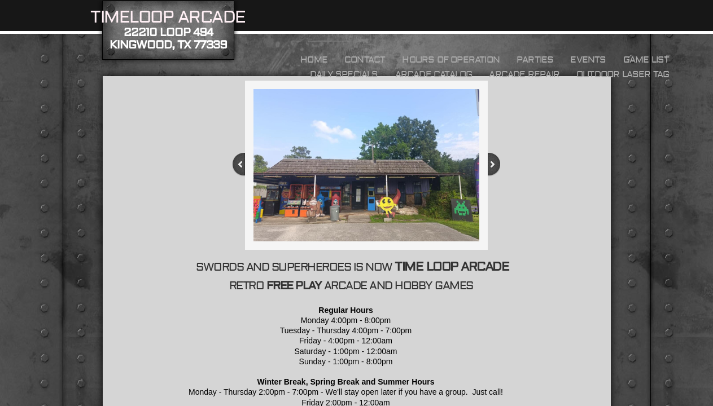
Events (588, 59)
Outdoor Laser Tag (622, 74)
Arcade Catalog (434, 74)
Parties (535, 59)
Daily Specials (344, 74)
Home (313, 59)
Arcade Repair (524, 74)
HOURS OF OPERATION (451, 59)
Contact (364, 59)
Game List (646, 59)
